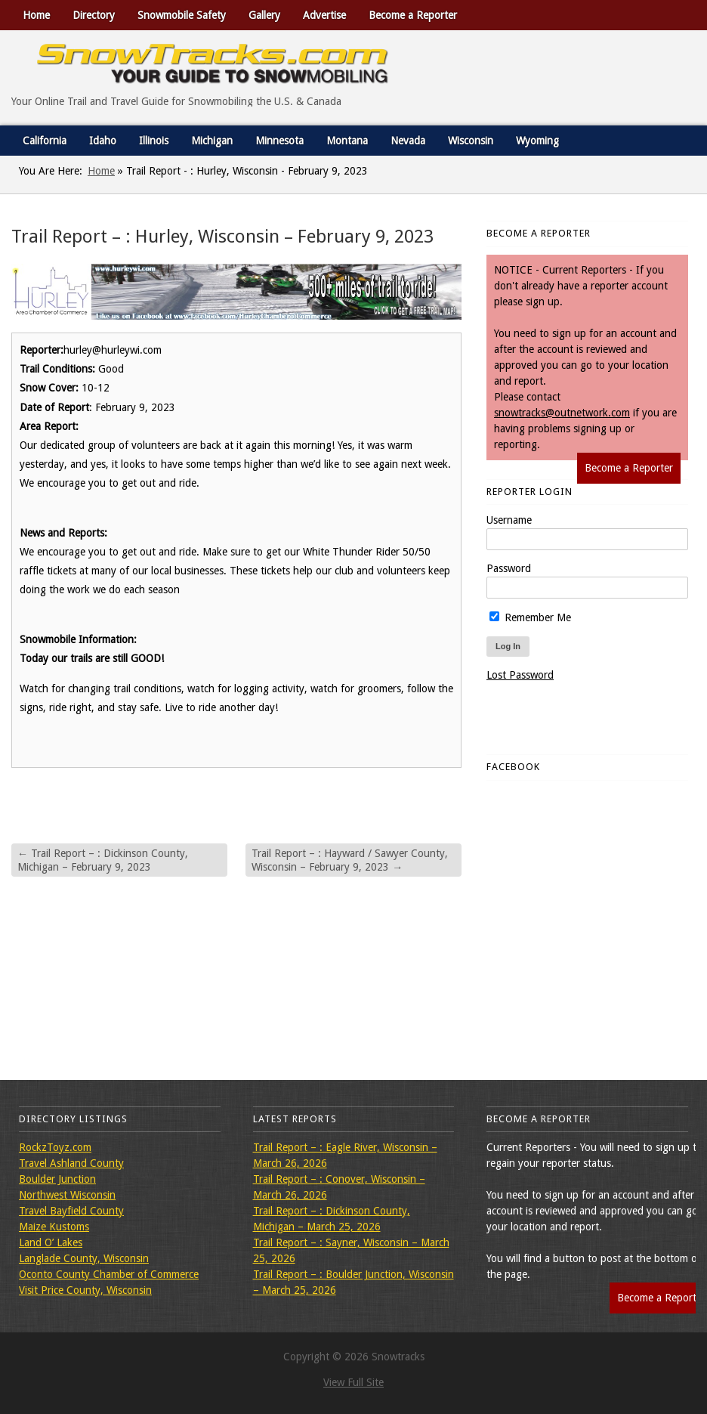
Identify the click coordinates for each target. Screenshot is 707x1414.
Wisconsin (470, 141)
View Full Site (353, 1382)
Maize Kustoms (54, 1227)
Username (509, 520)
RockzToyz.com (55, 1147)
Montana (347, 141)
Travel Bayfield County (71, 1211)
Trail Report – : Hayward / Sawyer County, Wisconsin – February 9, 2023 (350, 860)
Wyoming (537, 141)
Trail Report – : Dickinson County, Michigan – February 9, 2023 (102, 860)
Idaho (102, 141)
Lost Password (520, 675)
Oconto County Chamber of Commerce (109, 1274)
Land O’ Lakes (50, 1242)
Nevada (408, 141)
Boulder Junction (57, 1179)
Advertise (324, 15)
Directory (94, 15)
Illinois (153, 141)
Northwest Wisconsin (67, 1195)
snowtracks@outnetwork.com (562, 413)
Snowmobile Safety (181, 15)
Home (36, 15)
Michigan (212, 141)
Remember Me (530, 617)
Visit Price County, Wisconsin (85, 1290)
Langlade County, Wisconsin (84, 1258)
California (44, 141)
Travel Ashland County (71, 1163)
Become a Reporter (413, 15)
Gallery (264, 15)
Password (508, 568)
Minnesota (279, 141)
